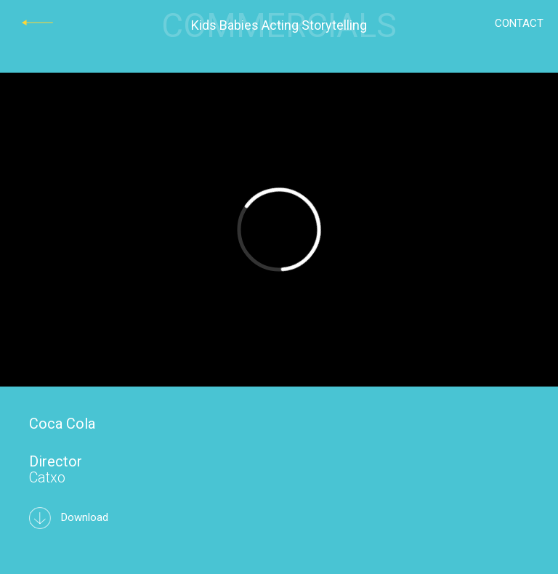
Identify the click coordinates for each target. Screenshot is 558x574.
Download (68, 517)
